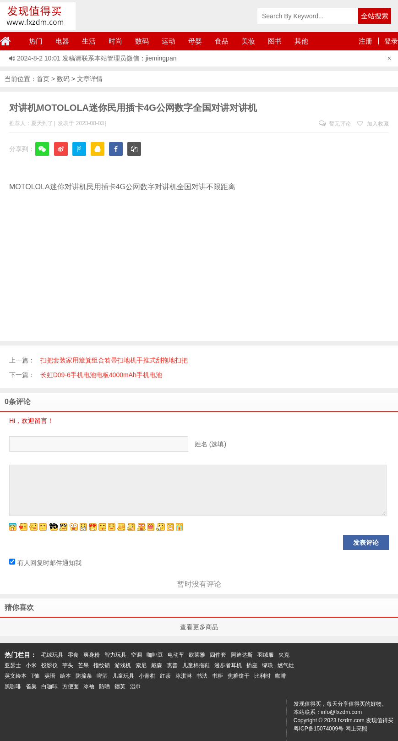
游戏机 (122, 665)
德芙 (119, 686)
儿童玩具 (123, 676)
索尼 (141, 665)
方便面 (70, 686)
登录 (391, 41)
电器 (62, 41)
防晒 (104, 686)
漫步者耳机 (228, 665)
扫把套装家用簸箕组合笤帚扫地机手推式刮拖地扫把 (114, 360)
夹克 (283, 655)
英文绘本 (16, 676)
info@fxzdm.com (341, 712)
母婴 (195, 41)
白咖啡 (49, 686)
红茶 (165, 676)
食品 (222, 41)
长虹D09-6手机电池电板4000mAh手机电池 (101, 375)
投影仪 (49, 665)
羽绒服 (265, 655)
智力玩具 (115, 655)
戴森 (156, 665)
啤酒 (102, 676)
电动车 (176, 655)
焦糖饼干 (239, 676)
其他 (301, 41)
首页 (43, 78)
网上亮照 (356, 728)
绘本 (65, 676)
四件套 (218, 655)
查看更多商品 (199, 627)
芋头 (67, 665)
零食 (73, 655)
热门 (36, 41)
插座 (251, 665)
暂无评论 (335, 124)
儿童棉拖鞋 (196, 665)
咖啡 (280, 676)
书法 (201, 676)
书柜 (217, 676)
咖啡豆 (155, 655)
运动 (168, 41)
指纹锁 (101, 665)
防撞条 (84, 676)
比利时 (262, 676)
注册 (365, 41)
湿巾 (135, 686)
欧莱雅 (197, 655)
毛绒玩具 (52, 655)
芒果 (83, 665)
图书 (275, 41)
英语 (49, 676)
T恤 (35, 676)
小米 (31, 665)
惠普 (172, 665)
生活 (89, 41)
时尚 (115, 41)
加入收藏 (373, 124)
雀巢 (31, 686)
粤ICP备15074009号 (318, 728)
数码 (142, 41)
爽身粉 (91, 655)
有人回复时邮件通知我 (45, 562)
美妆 (248, 41)
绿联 (267, 665)
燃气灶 (286, 665)
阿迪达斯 (242, 655)
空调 (136, 655)
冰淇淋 (183, 676)
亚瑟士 (13, 665)
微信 (42, 155)
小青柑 (147, 676)
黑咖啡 (13, 686)
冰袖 (88, 686)
